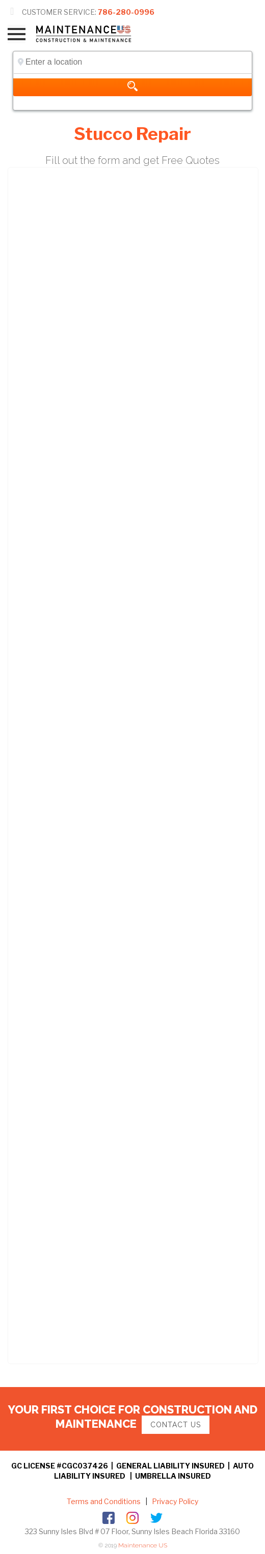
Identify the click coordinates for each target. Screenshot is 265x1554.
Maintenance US (142, 1545)
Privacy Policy (174, 1501)
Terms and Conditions (104, 1501)
